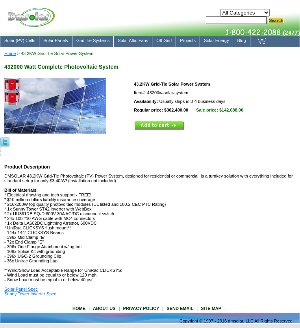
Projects (188, 40)
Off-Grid (164, 40)
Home (10, 53)
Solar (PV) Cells (19, 40)
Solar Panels (55, 40)
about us (104, 308)
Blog (241, 40)
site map (211, 308)
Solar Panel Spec (21, 289)
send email (180, 308)
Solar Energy (216, 40)
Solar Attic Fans (133, 40)
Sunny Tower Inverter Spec (30, 293)
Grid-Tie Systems (93, 40)
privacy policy (141, 308)
